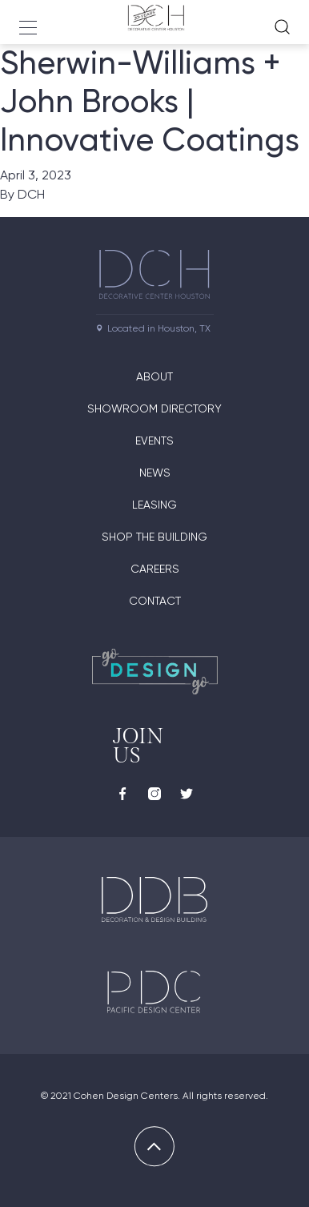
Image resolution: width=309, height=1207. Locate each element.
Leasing (154, 504)
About (154, 376)
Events (154, 440)
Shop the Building (154, 536)
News (155, 472)
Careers (154, 568)
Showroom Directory (154, 408)
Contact (155, 600)
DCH (31, 194)
